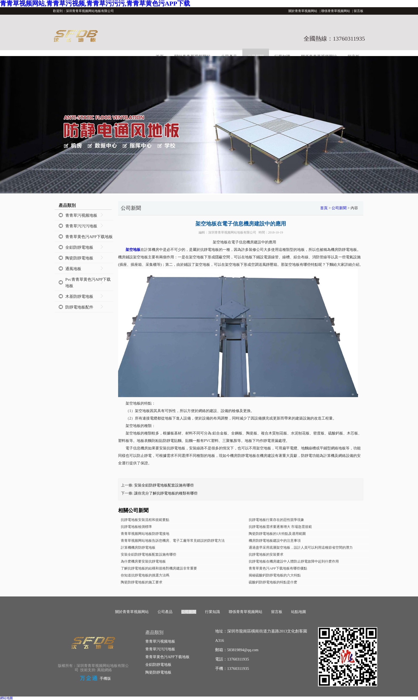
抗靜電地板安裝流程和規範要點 (145, 520)
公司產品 (165, 612)
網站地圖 (6, 698)
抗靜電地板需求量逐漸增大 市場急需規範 (280, 527)
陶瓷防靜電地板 (79, 258)
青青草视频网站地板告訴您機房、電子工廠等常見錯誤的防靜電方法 (173, 541)
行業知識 (212, 612)
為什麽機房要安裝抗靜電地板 (143, 561)
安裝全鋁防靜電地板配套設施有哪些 (164, 485)
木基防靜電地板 (79, 296)
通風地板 (73, 269)
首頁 (324, 208)
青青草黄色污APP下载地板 (89, 237)
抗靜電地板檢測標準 (136, 527)
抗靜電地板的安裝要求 (266, 554)
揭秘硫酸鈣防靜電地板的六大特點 (275, 575)
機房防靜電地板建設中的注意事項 (275, 541)
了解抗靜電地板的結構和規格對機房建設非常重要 (159, 568)
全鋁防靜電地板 (79, 247)
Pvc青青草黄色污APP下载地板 (88, 282)
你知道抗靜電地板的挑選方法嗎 (145, 575)
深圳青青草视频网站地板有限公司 (232, 232)
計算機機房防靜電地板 (138, 547)
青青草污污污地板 (81, 226)
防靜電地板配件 (79, 307)
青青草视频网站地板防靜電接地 (145, 534)
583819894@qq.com (243, 650)
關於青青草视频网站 (302, 11)
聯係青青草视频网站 (335, 11)
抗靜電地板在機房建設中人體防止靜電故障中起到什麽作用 (294, 561)
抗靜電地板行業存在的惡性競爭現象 (276, 520)
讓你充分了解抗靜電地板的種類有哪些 (166, 493)
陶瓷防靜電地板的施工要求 (141, 582)
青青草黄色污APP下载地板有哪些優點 (278, 568)
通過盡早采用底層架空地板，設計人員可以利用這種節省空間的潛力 (301, 547)
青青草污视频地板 (81, 215)
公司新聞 (339, 208)
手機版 (105, 679)
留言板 (358, 11)
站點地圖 (298, 612)
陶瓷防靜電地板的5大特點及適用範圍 (277, 534)
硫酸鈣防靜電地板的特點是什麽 (273, 582)
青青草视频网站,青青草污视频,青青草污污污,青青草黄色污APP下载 (95, 3)
